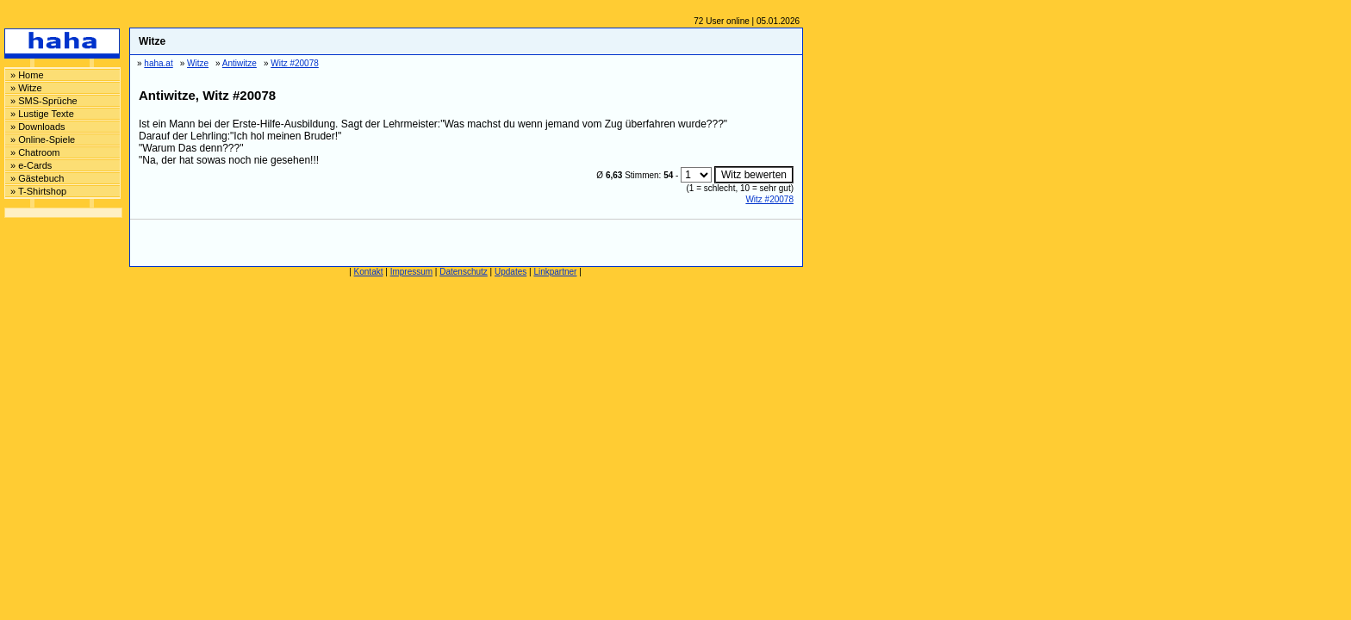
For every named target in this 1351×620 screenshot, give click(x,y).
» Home (27, 75)
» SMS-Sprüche (44, 101)
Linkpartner (554, 271)
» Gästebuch (37, 178)
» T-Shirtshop (38, 191)
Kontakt (368, 271)
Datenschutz (463, 271)
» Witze (26, 88)
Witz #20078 (769, 199)
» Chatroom (34, 152)
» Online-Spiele (42, 139)
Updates (510, 271)
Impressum (411, 271)
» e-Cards (31, 165)
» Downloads (37, 126)
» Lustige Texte (42, 113)
